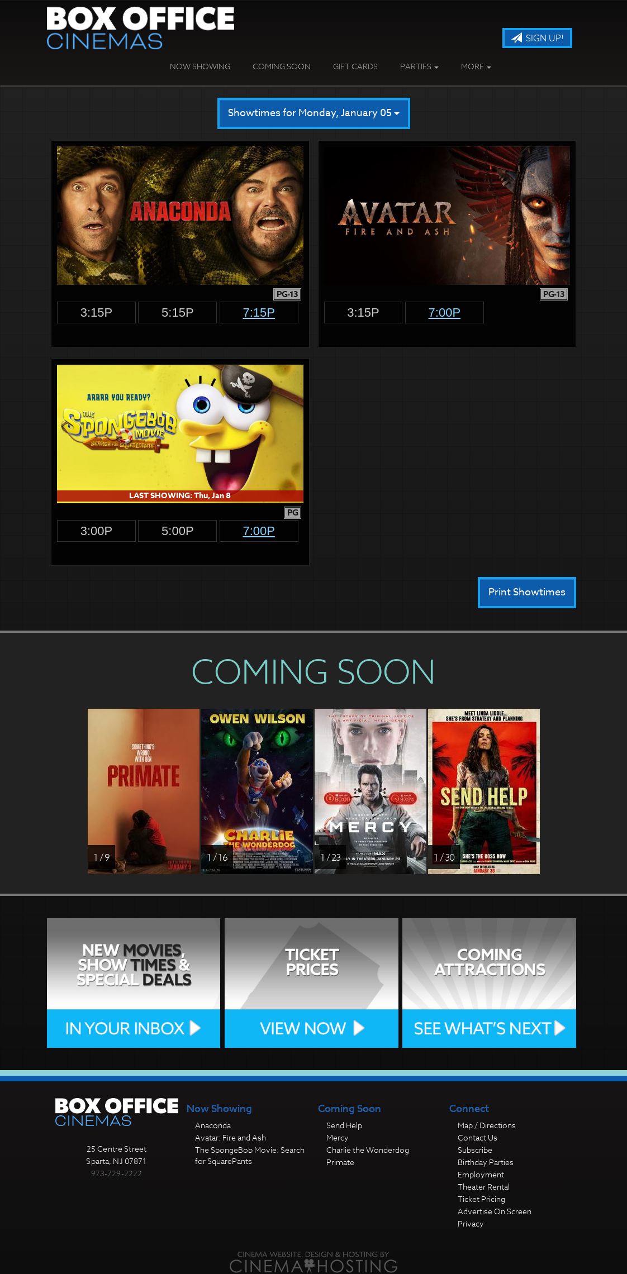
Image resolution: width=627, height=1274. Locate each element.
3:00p (96, 531)
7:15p (259, 312)
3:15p (96, 312)
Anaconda (213, 1125)
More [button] (476, 66)
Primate (340, 1162)
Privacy (471, 1223)
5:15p (178, 312)
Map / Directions (487, 1125)
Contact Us (477, 1137)
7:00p (445, 312)
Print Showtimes (527, 592)
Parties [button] (419, 66)
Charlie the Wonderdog (367, 1149)
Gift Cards (355, 66)
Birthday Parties (486, 1162)
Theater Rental (484, 1186)
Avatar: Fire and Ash (230, 1137)
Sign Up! (537, 38)
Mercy (337, 1137)
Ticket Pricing (481, 1199)
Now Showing (200, 66)
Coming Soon (282, 66)
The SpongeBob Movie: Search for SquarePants (250, 1155)
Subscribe (475, 1149)
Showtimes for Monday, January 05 (314, 113)
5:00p (178, 531)
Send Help (344, 1125)
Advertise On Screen (494, 1211)
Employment (481, 1174)
